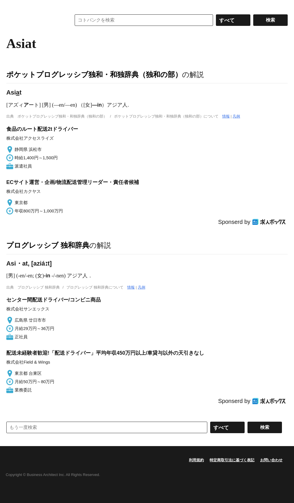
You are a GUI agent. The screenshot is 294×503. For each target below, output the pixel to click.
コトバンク (34, 20)
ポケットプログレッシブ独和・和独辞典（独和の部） (94, 74)
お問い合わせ (271, 460)
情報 (226, 116)
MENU (12, 5)
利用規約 (196, 460)
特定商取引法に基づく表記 (232, 460)
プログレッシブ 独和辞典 (47, 245)
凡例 (236, 116)
